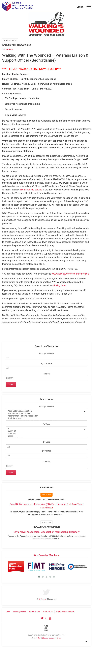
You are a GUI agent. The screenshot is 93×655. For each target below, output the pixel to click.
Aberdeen (44, 433)
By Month (46, 451)
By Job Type (46, 363)
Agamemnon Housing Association (44, 416)
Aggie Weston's (44, 418)
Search (46, 374)
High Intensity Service (31, 189)
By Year (46, 442)
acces (44, 436)
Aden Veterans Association (44, 411)
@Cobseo (42, 599)
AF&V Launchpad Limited (44, 413)
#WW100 (44, 431)
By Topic (46, 424)
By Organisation (46, 353)
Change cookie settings (51, 638)
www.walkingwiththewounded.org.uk (70, 273)
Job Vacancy (7, 49)
